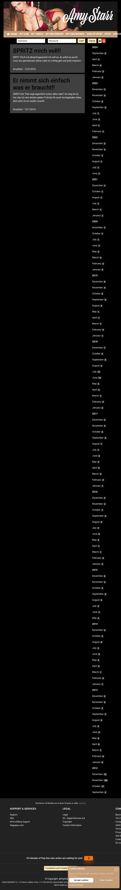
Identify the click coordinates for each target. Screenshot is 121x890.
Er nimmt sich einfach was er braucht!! (41, 84)
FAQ (12, 818)
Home (14, 34)
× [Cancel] (116, 869)
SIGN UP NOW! (94, 34)
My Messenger (54, 34)
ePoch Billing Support (20, 822)
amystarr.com (67, 878)
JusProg (82, 803)
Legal (65, 815)
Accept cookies (81, 880)
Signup (92, 41)
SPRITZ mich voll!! (37, 50)
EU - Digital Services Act (74, 818)
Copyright (67, 822)
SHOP (108, 34)
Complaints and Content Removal (60, 868)
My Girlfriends (75, 34)
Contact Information (72, 825)
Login (81, 41)
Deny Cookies (106, 880)
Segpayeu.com (17, 825)
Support (13, 815)
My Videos (37, 34)
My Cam (24, 34)
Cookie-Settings (76, 885)
